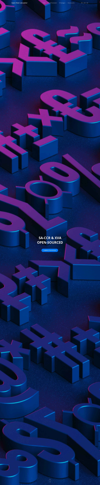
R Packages (62, 3)
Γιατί (44, 3)
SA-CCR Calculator (52, 3)
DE (87, 3)
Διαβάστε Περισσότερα (50, 250)
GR (84, 3)
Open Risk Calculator (19, 3)
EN (82, 3)
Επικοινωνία (71, 3)
